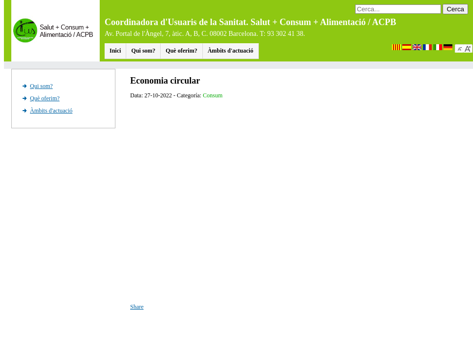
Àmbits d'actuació (230, 50)
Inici (115, 50)
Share (136, 306)
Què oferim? (181, 50)
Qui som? (143, 50)
